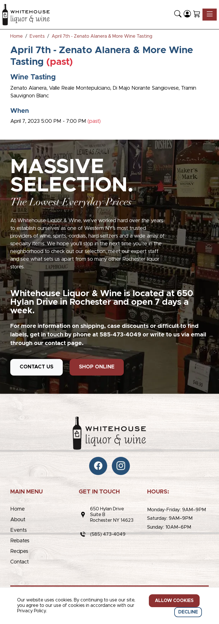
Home (17, 509)
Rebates (19, 540)
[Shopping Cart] (196, 14)
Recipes (19, 551)
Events (18, 530)
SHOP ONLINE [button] (96, 367)
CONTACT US (36, 367)
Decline (188, 612)
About (17, 519)
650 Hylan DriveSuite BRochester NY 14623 (111, 515)
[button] (177, 14)
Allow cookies (174, 600)
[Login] (187, 14)
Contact (19, 562)
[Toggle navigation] (209, 15)
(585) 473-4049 (107, 534)
